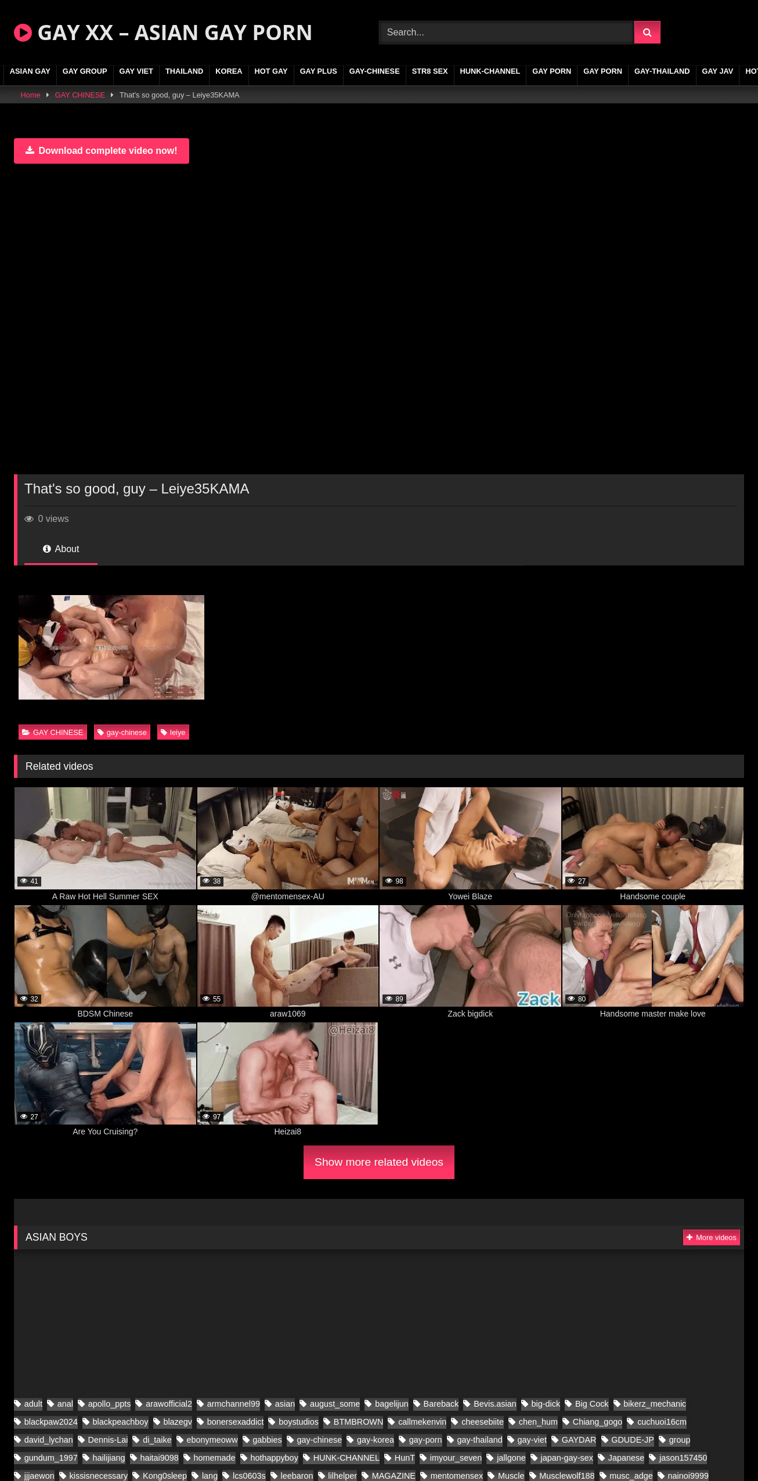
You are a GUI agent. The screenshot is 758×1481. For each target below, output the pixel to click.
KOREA (228, 71)
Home (31, 95)
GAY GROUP (85, 71)
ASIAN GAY (30, 71)
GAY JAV (718, 71)
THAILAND (184, 71)
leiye (173, 732)
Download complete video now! (102, 151)
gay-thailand (662, 71)
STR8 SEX (430, 71)
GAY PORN (551, 71)
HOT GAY (271, 71)
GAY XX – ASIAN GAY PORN (163, 32)
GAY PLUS (318, 71)
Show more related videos (379, 1162)
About (61, 549)
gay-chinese (374, 71)
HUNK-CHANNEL (490, 71)
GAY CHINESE (80, 95)
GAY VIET (136, 71)
